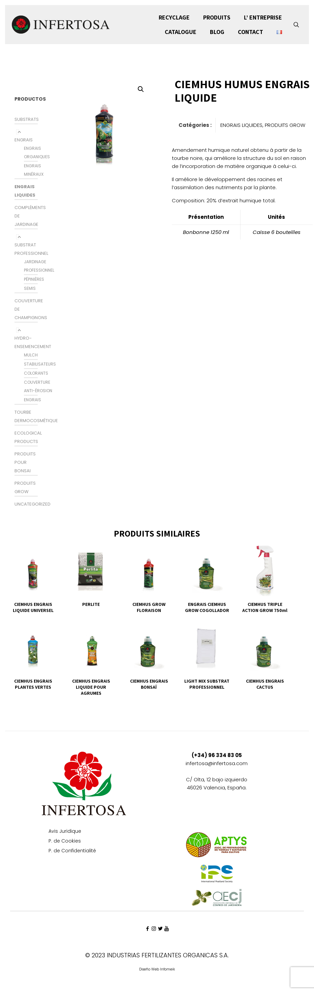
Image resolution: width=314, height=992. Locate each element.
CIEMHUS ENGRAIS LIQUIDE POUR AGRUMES (91, 687)
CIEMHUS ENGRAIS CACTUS (265, 684)
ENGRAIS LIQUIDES (241, 125)
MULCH (31, 355)
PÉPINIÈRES (34, 279)
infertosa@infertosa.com (217, 763)
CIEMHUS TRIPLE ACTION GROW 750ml (264, 607)
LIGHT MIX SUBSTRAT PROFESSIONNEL (206, 684)
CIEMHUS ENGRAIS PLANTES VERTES (33, 684)
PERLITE (91, 604)
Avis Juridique (65, 831)
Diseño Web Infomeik (157, 969)
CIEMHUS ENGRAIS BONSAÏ (149, 684)
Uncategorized (32, 504)
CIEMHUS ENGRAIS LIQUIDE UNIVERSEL (33, 607)
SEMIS (30, 288)
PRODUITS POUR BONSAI (25, 462)
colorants (36, 373)
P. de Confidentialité (72, 851)
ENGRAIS (23, 140)
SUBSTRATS (26, 119)
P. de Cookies (65, 841)
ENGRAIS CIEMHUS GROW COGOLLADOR (207, 607)
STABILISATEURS (40, 364)
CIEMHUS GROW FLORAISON (148, 607)
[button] (141, 89)
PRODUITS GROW (285, 125)
